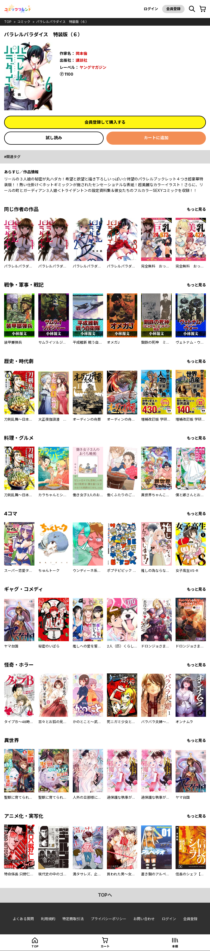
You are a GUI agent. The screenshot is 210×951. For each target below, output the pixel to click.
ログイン (151, 9)
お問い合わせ (144, 919)
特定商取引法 (73, 919)
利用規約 (48, 919)
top (7, 22)
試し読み (54, 137)
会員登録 (173, 9)
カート (105, 946)
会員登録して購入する (105, 122)
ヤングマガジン (93, 66)
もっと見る (196, 209)
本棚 (175, 946)
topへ (105, 895)
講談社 (81, 60)
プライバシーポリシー (108, 919)
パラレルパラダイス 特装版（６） (62, 22)
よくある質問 (23, 919)
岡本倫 (81, 53)
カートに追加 (156, 137)
